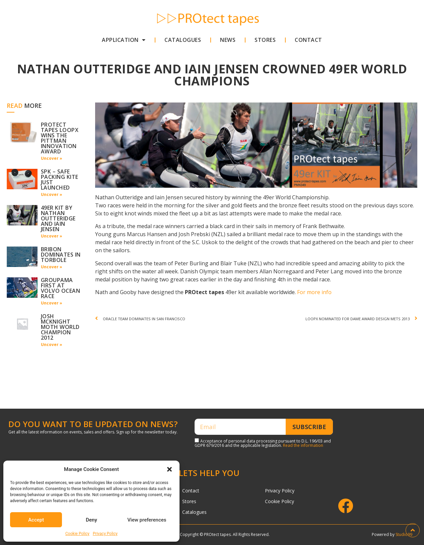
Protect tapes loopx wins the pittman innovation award (60, 138)
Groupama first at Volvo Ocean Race (60, 288)
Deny (91, 520)
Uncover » (51, 158)
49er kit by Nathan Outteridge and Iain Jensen (58, 218)
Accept (36, 520)
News (227, 40)
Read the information (303, 445)
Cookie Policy (77, 533)
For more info (314, 292)
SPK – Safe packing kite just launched (59, 179)
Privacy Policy (105, 533)
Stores (265, 40)
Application (123, 40)
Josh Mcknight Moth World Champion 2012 (60, 327)
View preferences (146, 520)
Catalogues (182, 40)
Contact (308, 40)
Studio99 (404, 534)
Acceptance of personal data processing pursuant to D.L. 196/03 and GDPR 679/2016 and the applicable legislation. (263, 443)
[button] (169, 469)
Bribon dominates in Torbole (61, 255)
